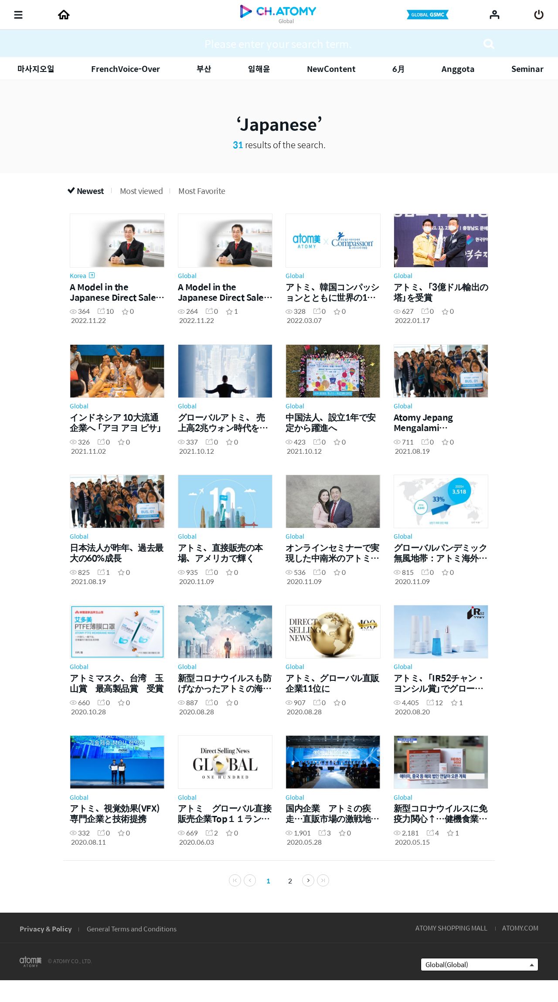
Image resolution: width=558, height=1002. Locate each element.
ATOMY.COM (520, 949)
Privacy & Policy (46, 949)
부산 (204, 69)
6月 (398, 69)
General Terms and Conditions (132, 949)
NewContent (331, 69)
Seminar (527, 69)
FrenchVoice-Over (125, 69)
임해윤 (259, 69)
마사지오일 (35, 69)
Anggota (458, 69)
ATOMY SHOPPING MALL (451, 949)
